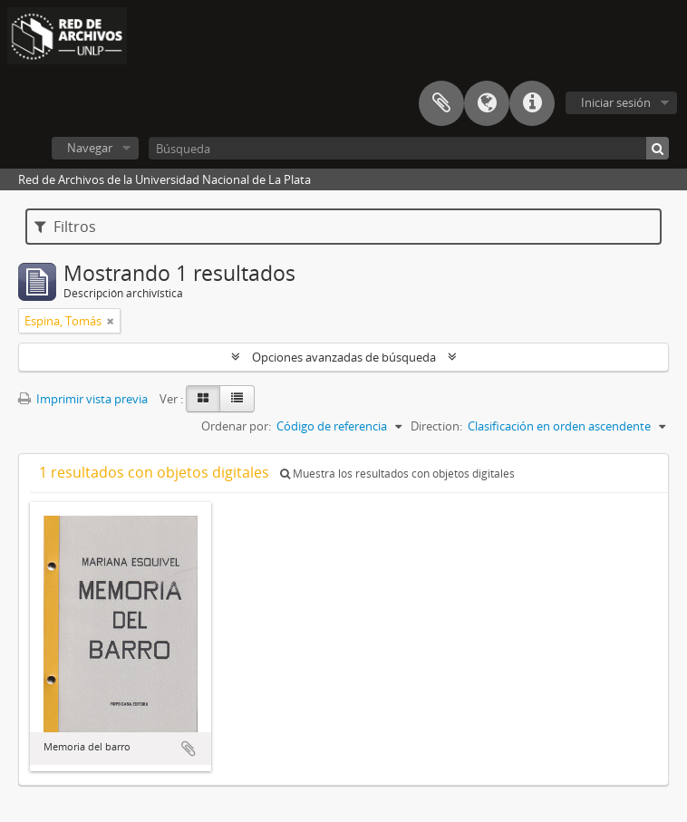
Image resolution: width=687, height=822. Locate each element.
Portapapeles (441, 103)
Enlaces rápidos (532, 103)
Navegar (89, 148)
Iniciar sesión (616, 102)
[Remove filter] (110, 321)
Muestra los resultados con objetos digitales (397, 473)
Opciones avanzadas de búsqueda (344, 357)
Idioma (486, 103)
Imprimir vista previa (83, 399)
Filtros (65, 227)
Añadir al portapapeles (188, 749)
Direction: (436, 426)
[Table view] (237, 398)
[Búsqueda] (409, 148)
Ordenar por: (236, 426)
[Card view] (203, 398)
